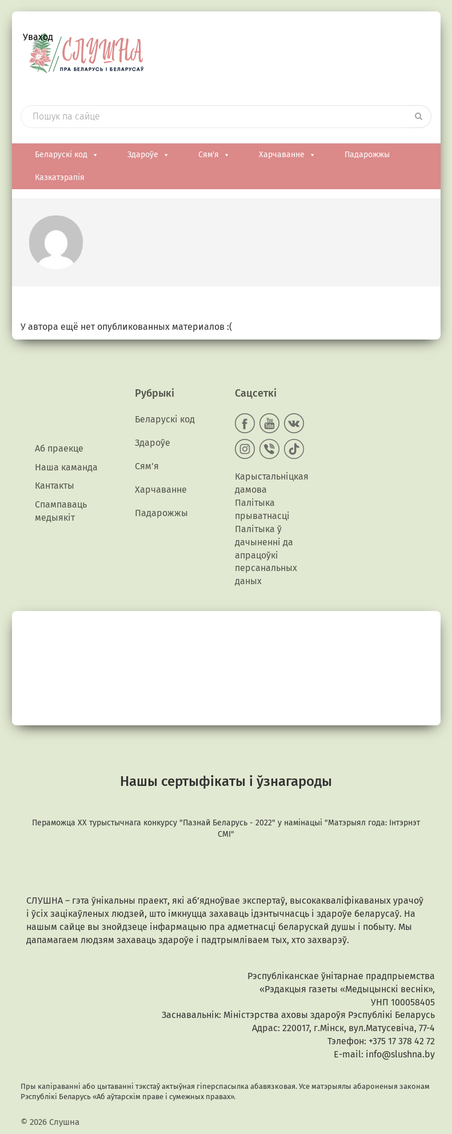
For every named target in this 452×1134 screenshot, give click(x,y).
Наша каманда (66, 467)
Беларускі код (67, 154)
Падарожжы (367, 154)
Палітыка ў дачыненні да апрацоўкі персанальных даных (266, 555)
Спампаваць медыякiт (61, 511)
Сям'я (214, 154)
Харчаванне (287, 154)
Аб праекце (59, 448)
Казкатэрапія (60, 177)
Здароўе (148, 154)
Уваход (38, 36)
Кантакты (54, 485)
